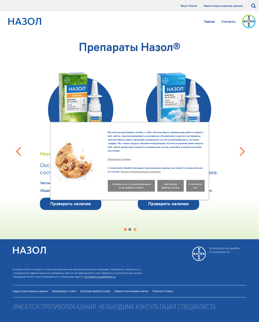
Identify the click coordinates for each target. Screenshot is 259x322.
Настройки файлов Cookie (95, 291)
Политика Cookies (162, 291)
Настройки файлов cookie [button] (170, 186)
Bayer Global (189, 5)
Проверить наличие (70, 203)
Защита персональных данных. (140, 171)
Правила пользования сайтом (131, 291)
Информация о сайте (64, 291)
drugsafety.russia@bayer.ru (100, 276)
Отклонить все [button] (195, 186)
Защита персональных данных (223, 5)
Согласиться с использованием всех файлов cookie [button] (131, 186)
